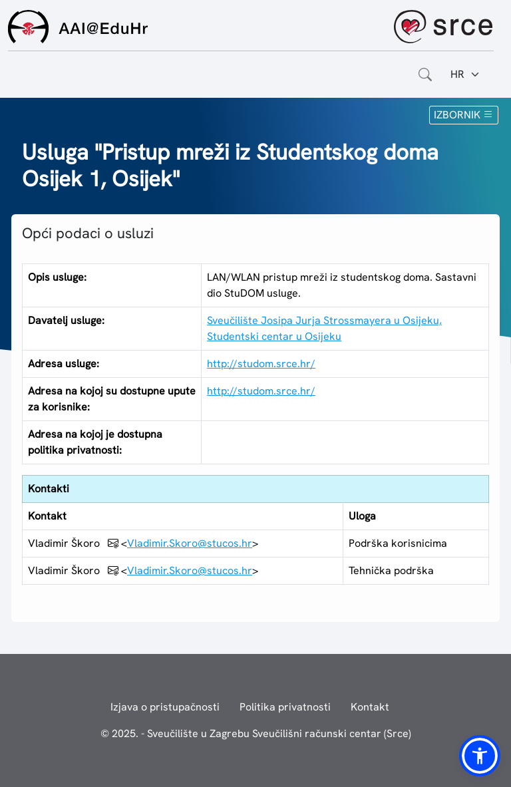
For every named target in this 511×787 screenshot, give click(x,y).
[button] (480, 756)
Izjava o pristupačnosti (165, 707)
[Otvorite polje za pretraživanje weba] (425, 74)
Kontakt (370, 707)
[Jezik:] (465, 74)
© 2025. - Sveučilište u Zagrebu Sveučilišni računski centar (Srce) (255, 733)
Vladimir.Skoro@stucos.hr (189, 543)
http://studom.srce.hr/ (261, 364)
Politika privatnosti (285, 707)
